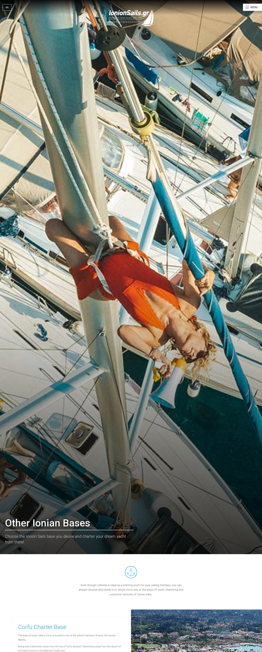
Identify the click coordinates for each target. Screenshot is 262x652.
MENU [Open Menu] (254, 7)
